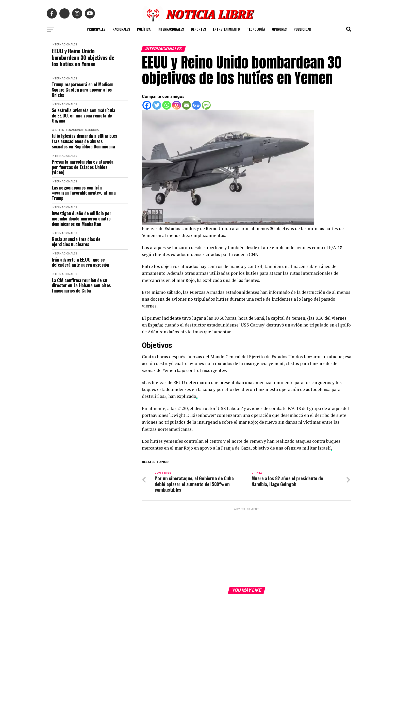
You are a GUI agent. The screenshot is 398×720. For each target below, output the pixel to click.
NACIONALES (121, 29)
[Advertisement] (246, 546)
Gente (56, 130)
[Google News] (196, 105)
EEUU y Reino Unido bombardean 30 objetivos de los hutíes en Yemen (83, 57)
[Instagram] (176, 105)
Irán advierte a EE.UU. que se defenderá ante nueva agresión (80, 262)
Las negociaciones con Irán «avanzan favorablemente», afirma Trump (83, 193)
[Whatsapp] (166, 105)
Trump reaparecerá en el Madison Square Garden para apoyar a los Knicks (82, 89)
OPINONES (279, 29)
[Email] (186, 105)
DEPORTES (198, 29)
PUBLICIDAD (302, 29)
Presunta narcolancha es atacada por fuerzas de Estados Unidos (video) (82, 167)
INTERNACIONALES (171, 29)
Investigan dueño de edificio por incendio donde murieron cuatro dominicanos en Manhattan (81, 218)
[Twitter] (156, 105)
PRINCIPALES (96, 29)
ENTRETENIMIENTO (226, 29)
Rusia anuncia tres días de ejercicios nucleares (76, 241)
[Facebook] (146, 105)
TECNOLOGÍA (256, 29)
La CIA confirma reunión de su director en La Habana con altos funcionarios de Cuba (81, 285)
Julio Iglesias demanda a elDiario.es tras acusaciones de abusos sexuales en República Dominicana (84, 141)
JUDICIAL (93, 130)
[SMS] (206, 105)
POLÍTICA (144, 29)
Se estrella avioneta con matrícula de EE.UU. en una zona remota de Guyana (83, 115)
